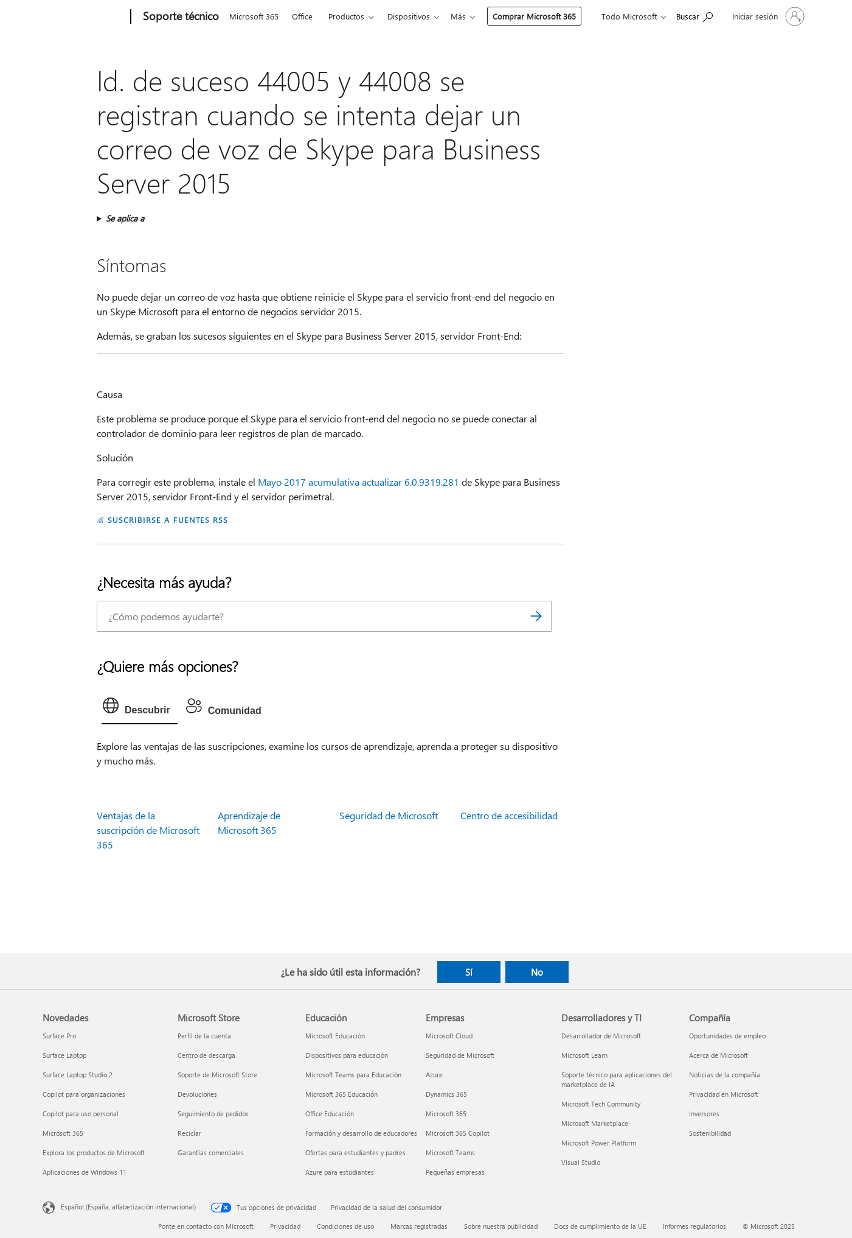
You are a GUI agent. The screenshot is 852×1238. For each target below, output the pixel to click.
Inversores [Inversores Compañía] (704, 1113)
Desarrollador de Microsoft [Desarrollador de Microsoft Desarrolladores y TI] (601, 1035)
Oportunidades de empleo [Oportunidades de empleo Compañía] (727, 1035)
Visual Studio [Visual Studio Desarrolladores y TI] (580, 1162)
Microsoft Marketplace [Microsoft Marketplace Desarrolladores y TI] (594, 1123)
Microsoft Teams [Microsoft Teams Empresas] (450, 1152)
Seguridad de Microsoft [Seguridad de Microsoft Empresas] (460, 1055)
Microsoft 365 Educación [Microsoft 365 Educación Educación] (341, 1094)
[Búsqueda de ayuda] (694, 15)
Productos (346, 16)
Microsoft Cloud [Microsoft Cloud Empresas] (449, 1035)
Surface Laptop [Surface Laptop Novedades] (64, 1055)
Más (395, 16)
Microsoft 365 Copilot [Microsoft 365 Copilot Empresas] (458, 1133)
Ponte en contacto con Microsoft (206, 1226)
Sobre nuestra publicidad (501, 1226)
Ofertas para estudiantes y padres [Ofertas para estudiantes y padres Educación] (355, 1152)
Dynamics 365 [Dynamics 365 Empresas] (446, 1094)
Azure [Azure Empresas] (434, 1074)
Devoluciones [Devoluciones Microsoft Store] (197, 1094)
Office (302, 16)
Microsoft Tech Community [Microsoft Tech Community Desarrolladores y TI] (600, 1103)
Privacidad (285, 1226)
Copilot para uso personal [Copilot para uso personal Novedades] (81, 1113)
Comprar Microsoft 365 (471, 16)
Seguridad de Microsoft (388, 815)
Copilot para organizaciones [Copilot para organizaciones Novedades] (84, 1094)
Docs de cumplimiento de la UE (600, 1226)
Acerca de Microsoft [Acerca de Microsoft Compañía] (718, 1055)
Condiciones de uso (345, 1226)
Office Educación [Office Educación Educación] (329, 1113)
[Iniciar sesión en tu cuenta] (767, 16)
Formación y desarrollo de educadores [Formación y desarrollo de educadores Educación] (361, 1133)
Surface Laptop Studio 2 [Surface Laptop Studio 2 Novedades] (78, 1074)
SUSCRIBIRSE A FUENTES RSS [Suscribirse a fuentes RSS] (168, 519)
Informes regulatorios (694, 1226)
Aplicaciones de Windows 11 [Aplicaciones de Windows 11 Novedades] (84, 1172)
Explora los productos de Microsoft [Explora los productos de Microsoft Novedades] (94, 1152)
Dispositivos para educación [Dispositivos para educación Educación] (346, 1055)
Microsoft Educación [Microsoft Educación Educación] (335, 1035)
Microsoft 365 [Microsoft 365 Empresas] (446, 1113)
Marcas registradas (419, 1226)
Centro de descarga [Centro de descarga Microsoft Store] (206, 1055)
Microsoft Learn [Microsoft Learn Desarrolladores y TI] (584, 1055)
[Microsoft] (84, 17)
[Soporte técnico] (180, 17)
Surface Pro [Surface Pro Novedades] (59, 1035)
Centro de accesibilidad (509, 815)
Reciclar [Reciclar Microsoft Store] (189, 1133)
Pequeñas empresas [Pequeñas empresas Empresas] (455, 1172)
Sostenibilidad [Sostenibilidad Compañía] (710, 1133)
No (537, 972)
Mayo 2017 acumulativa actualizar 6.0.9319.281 (358, 481)
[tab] (140, 708)
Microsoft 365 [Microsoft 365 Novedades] (63, 1133)
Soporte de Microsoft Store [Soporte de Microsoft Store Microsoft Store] (217, 1074)
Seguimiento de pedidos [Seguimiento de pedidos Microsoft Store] (213, 1113)
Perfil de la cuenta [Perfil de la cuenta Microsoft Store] (204, 1035)
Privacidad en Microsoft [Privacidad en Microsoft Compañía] (723, 1094)
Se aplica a (125, 218)
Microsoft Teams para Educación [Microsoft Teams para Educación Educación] (353, 1074)
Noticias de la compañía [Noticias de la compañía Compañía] (724, 1074)
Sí (469, 972)
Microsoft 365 (254, 16)
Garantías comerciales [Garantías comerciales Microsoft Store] (211, 1152)
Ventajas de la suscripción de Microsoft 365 (148, 830)
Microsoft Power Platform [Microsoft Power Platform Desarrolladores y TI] (598, 1142)
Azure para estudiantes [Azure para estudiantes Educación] (339, 1172)
